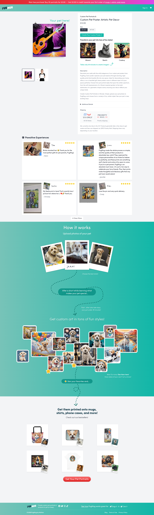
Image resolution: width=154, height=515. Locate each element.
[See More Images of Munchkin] (77, 474)
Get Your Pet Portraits (77, 496)
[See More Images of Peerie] (41, 474)
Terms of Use (113, 512)
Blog (106, 512)
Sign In (145, 8)
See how (84, 506)
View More (77, 218)
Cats (124, 506)
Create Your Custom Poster (92, 35)
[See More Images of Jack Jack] (41, 439)
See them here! (123, 374)
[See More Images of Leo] (112, 439)
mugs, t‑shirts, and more (115, 2)
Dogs (113, 506)
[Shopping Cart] (150, 7)
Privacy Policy (123, 512)
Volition (41, 512)
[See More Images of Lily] (112, 474)
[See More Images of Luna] (77, 439)
